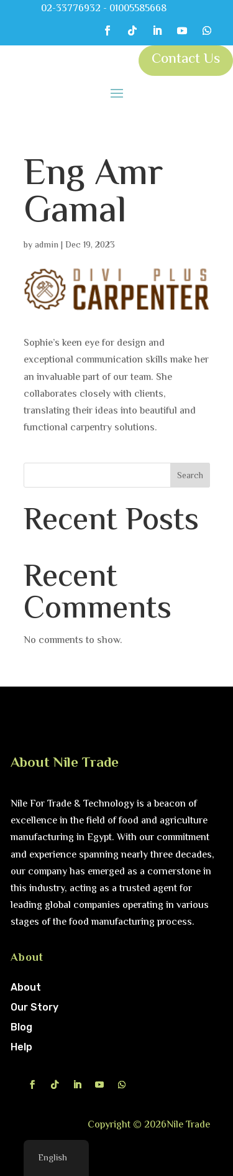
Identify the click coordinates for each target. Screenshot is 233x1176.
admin (46, 245)
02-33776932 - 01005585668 (104, 9)
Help (21, 1047)
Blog (21, 1027)
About (26, 987)
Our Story (34, 1007)
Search (190, 476)
